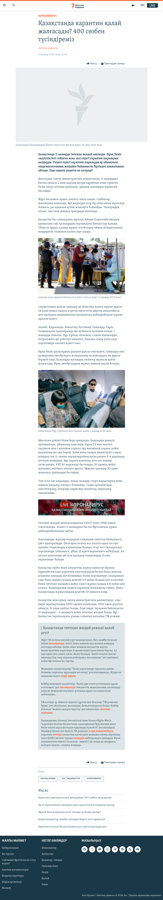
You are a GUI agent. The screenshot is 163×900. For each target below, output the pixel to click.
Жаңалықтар (49, 848)
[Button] (91, 64)
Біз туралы (8, 854)
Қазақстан (48, 854)
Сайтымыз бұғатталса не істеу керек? (19, 862)
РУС (142, 5)
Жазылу (6, 888)
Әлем (45, 884)
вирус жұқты (68, 676)
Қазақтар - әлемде (52, 860)
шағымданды (56, 643)
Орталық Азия (50, 866)
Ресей (45, 872)
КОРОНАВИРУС (47, 16)
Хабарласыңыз (10, 848)
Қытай (45, 878)
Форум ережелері (12, 882)
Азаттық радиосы (48, 48)
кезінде (57, 734)
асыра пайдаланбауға (101, 731)
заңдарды (78, 738)
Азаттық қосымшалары (15, 870)
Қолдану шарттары (13, 876)
